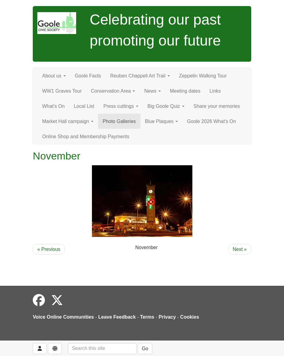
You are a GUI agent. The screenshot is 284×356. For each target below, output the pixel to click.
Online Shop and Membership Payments (85, 136)
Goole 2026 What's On (211, 121)
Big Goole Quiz (165, 106)
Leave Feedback (117, 317)
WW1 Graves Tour (62, 91)
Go (145, 348)
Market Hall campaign (67, 121)
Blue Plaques (161, 121)
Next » (240, 249)
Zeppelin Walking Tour (203, 75)
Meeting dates (185, 91)
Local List (84, 106)
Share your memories (217, 106)
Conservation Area (113, 91)
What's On (53, 106)
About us (54, 75)
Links (215, 91)
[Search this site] (102, 348)
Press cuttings (120, 106)
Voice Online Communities (63, 317)
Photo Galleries (119, 121)
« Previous (48, 249)
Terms (147, 317)
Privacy (167, 317)
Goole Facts (88, 75)
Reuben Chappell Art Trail (140, 75)
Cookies (189, 317)
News (152, 91)
